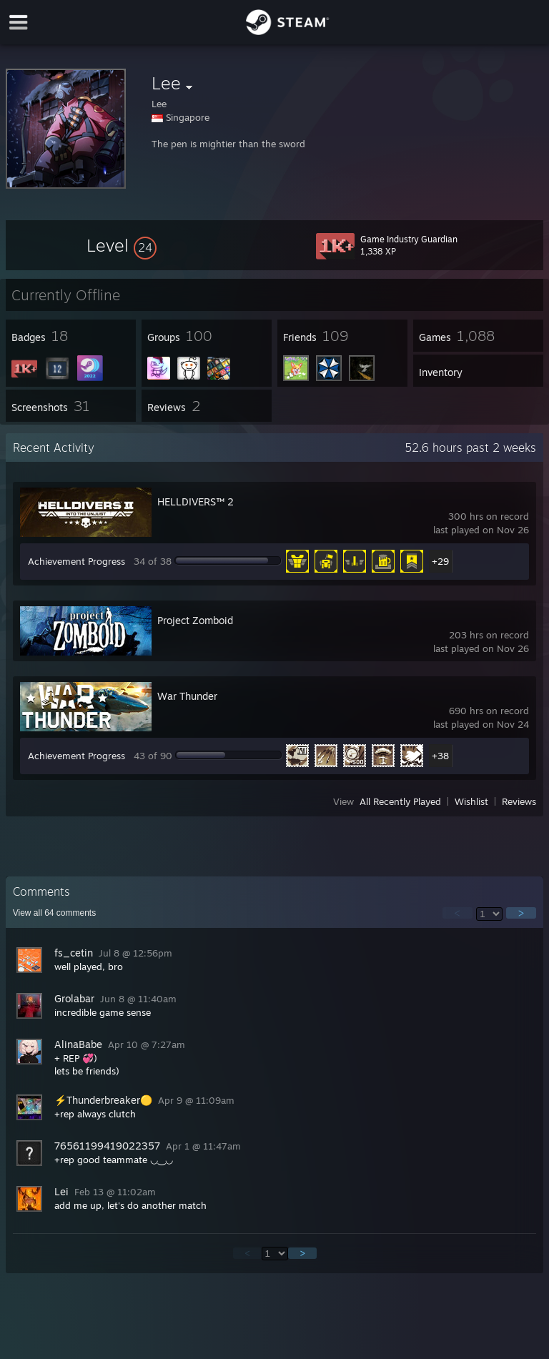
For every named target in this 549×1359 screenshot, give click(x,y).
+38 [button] (440, 755)
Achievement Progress (76, 561)
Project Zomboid (195, 620)
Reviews (519, 801)
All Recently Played (400, 801)
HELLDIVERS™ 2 (195, 501)
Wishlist (471, 801)
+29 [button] (440, 561)
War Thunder (187, 696)
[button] (121, 245)
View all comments (55, 913)
